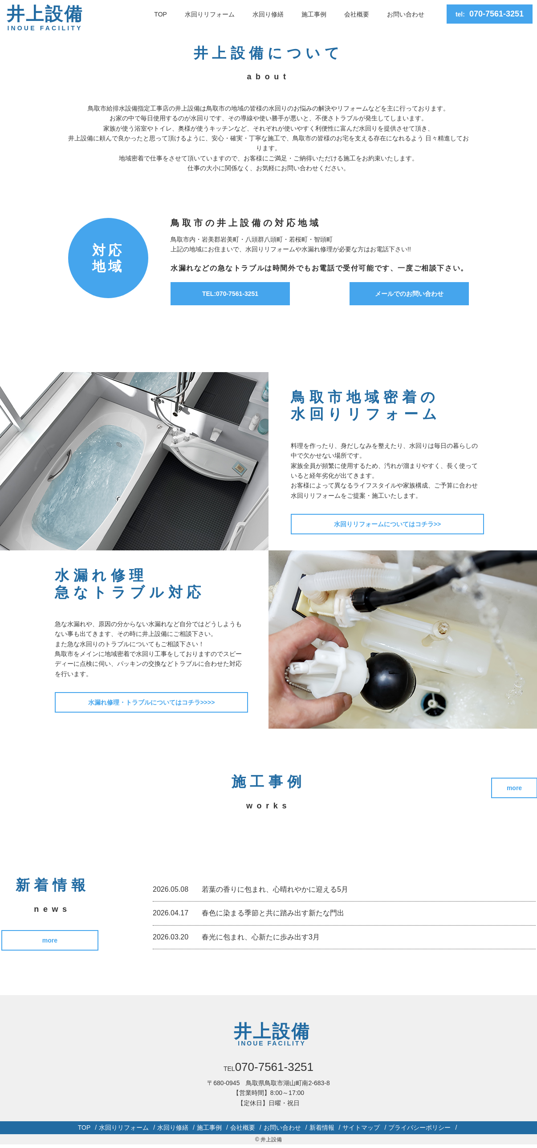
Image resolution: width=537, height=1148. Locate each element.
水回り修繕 (268, 14)
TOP (160, 14)
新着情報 (321, 1129)
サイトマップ (361, 1129)
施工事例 (313, 14)
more (52, 941)
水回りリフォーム (210, 14)
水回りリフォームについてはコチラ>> (387, 524)
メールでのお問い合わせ (409, 293)
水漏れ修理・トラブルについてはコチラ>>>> (152, 702)
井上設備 (45, 18)
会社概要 (356, 14)
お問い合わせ (405, 14)
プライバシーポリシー (419, 1129)
